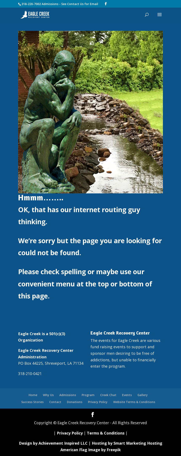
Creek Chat (108, 395)
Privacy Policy (98, 402)
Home (33, 395)
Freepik (114, 449)
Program (88, 395)
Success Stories (32, 402)
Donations (74, 402)
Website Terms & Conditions (134, 402)
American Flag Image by (83, 449)
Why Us (48, 395)
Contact (55, 402)
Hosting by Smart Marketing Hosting (127, 443)
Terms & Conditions (105, 433)
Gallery (142, 395)
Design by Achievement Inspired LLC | (55, 443)
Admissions (67, 395)
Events (127, 395)
